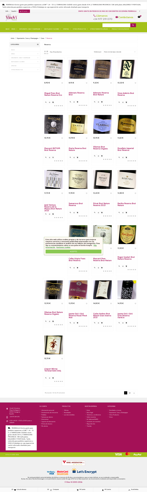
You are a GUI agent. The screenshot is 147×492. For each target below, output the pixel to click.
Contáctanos (125, 17)
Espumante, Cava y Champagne (30, 25)
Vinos (14, 25)
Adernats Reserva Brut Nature (101, 94)
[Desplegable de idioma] (15, 11)
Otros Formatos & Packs (16, 29)
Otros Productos (80, 25)
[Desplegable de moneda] (8, 11)
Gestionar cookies (63, 247)
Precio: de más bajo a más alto (119, 52)
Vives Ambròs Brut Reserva (126, 94)
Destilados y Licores (52, 25)
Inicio (7, 25)
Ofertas (67, 25)
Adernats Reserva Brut (76, 94)
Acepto (73, 251)
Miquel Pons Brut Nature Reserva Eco (53, 94)
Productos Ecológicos (36, 29)
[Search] (116, 25)
